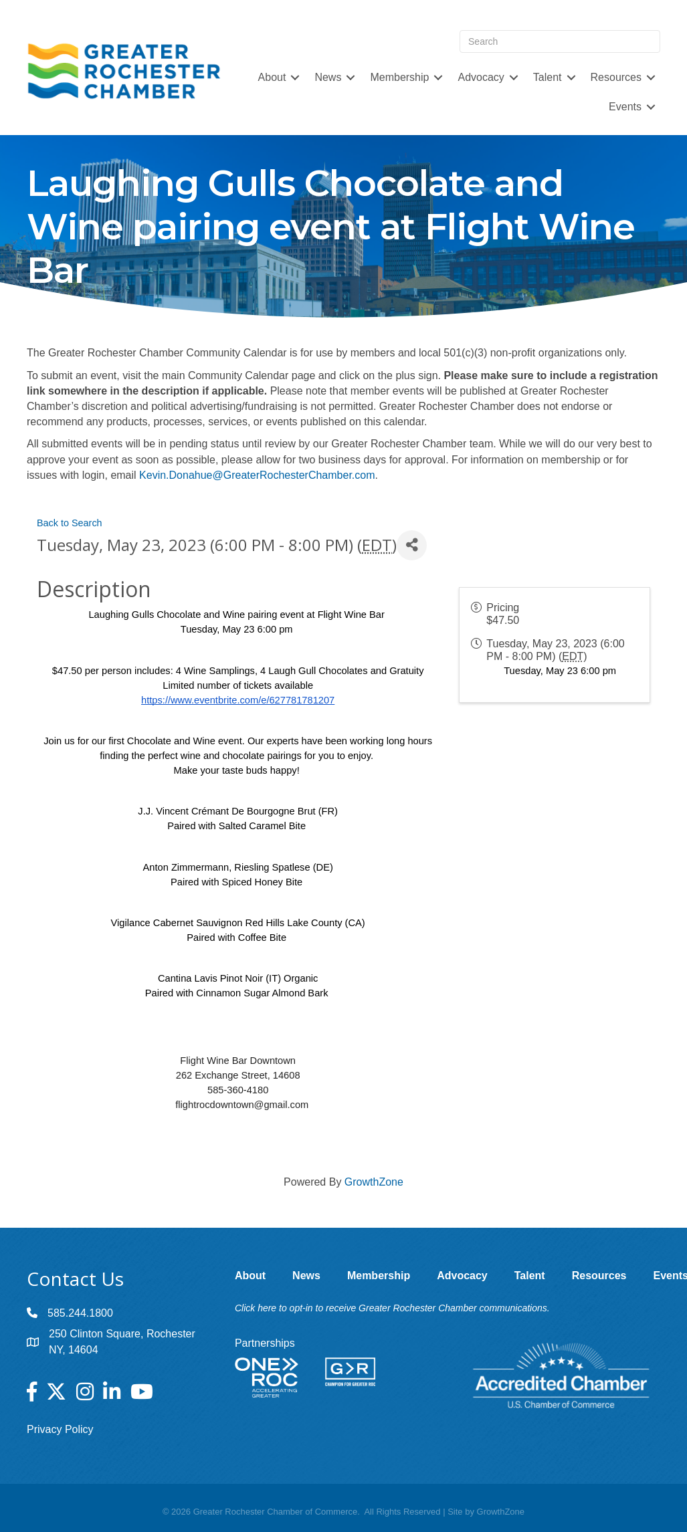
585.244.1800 (80, 1313)
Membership (399, 77)
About (272, 77)
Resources (616, 77)
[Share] (412, 545)
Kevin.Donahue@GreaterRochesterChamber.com (257, 475)
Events (625, 106)
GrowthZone (374, 1182)
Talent (547, 77)
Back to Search (69, 523)
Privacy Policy (60, 1429)
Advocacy (481, 77)
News (327, 77)
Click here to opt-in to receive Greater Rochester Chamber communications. (392, 1308)
